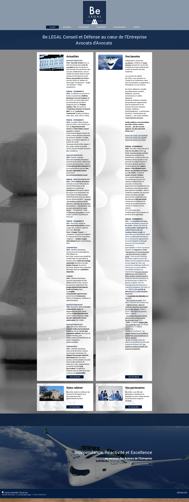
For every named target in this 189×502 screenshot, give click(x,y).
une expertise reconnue (134, 118)
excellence (129, 63)
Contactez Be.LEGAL (141, 464)
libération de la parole (76, 212)
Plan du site (23, 492)
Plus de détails (75, 377)
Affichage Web (182, 492)
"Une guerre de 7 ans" (136, 323)
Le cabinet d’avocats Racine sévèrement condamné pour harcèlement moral (136, 318)
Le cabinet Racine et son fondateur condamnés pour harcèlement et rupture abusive (136, 334)
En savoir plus (75, 407)
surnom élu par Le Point (139, 153)
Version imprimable (10, 492)
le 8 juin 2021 (136, 297)
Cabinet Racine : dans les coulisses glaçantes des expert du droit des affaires (136, 307)
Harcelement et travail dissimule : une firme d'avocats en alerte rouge (137, 254)
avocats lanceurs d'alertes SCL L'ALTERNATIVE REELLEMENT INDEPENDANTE (136, 274)
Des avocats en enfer (134, 300)
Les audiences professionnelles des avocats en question (136, 346)
